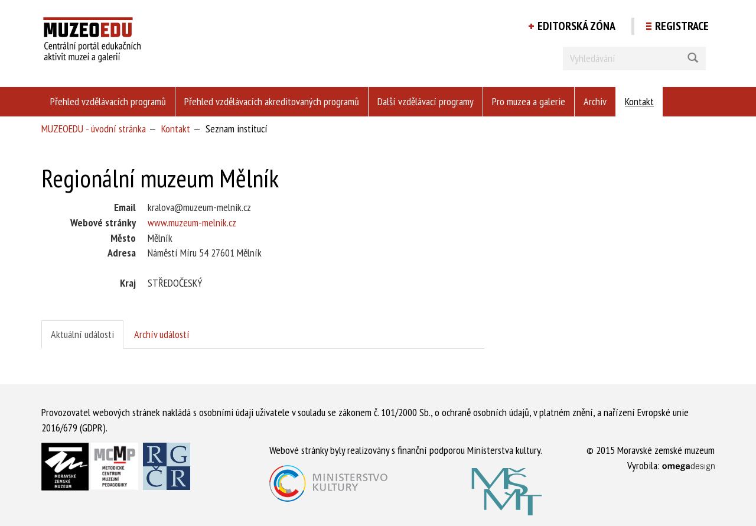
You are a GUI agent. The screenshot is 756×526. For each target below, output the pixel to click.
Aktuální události (82, 334)
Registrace (682, 26)
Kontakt (639, 101)
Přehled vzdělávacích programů (108, 101)
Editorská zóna (576, 26)
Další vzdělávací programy (425, 101)
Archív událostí (162, 334)
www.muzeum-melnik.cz (192, 222)
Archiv (595, 101)
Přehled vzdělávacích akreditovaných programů (271, 101)
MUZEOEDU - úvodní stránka (93, 128)
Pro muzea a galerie (528, 101)
